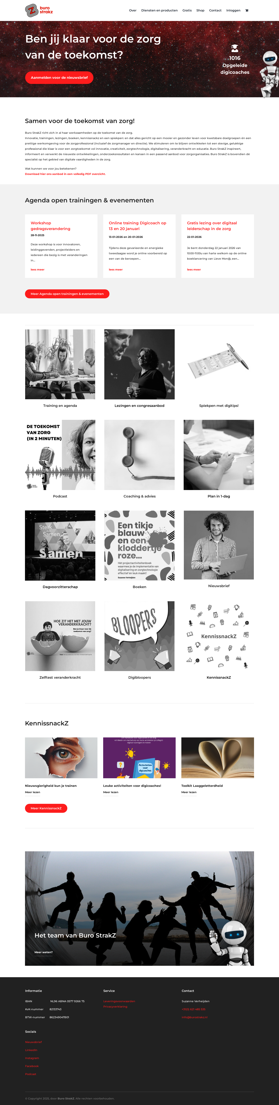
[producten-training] (60, 330)
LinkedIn (31, 1050)
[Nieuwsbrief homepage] (219, 512)
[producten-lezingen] (139, 330)
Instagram (32, 1058)
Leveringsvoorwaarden (119, 1001)
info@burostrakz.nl (194, 1017)
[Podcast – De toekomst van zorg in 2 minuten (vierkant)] (60, 421)
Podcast (30, 1074)
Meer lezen (32, 792)
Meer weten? (44, 952)
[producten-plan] (219, 421)
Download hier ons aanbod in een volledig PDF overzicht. (65, 174)
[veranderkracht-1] (60, 602)
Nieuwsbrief (33, 1042)
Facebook (32, 1066)
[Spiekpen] (219, 330)
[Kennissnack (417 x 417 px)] (219, 602)
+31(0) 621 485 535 (193, 1009)
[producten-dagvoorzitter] (60, 511)
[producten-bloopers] (139, 602)
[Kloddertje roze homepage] (139, 512)
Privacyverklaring (115, 1006)
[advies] (139, 421)
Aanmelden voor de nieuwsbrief (59, 78)
